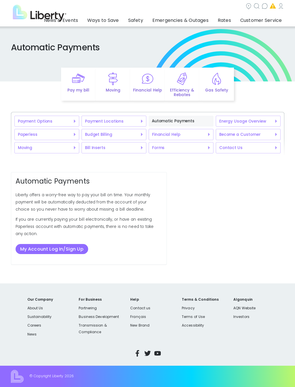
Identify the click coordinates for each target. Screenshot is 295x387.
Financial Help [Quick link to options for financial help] (147, 90)
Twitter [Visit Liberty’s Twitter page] (147, 353)
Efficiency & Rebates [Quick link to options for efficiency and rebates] (182, 92)
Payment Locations (104, 121)
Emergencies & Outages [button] (194, 19)
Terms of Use (193, 316)
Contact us (199, 6)
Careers (34, 325)
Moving (25, 147)
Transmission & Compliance (93, 328)
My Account (271, 6)
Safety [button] (156, 19)
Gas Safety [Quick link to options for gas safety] (216, 90)
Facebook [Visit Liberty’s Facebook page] (137, 353)
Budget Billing (98, 134)
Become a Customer (239, 134)
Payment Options (35, 121)
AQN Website (244, 308)
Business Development (99, 316)
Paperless (27, 134)
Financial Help (166, 134)
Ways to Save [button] (128, 19)
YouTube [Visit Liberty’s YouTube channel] (157, 353)
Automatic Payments (173, 121)
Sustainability (39, 316)
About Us (35, 308)
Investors (241, 316)
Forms (158, 147)
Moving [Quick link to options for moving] (113, 90)
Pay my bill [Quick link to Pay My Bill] (78, 90)
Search (169, 6)
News (32, 334)
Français (138, 316)
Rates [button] (232, 19)
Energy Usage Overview (242, 121)
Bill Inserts (95, 147)
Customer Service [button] (262, 19)
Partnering (88, 308)
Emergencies (235, 6)
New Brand (140, 325)
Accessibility (193, 325)
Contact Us (231, 147)
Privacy (188, 308)
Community (138, 6)
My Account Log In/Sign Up (52, 249)
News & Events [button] (93, 19)
